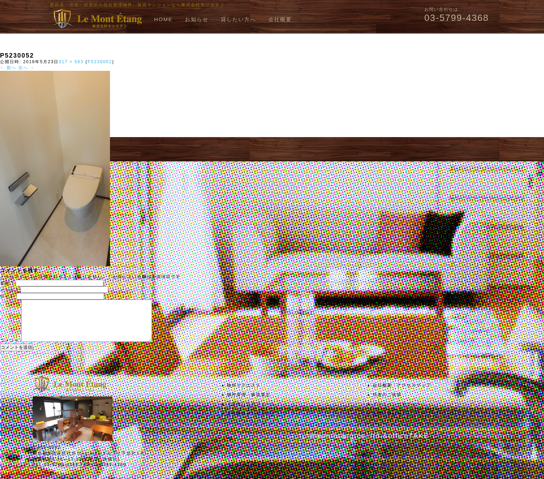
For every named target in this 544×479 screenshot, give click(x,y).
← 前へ (8, 67)
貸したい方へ (238, 19)
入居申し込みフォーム (251, 412)
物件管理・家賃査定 (249, 403)
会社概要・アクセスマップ (402, 393)
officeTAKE (408, 444)
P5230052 (99, 61)
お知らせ (197, 19)
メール (9, 289)
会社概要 (280, 19)
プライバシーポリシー (397, 412)
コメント (9, 348)
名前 (7, 283)
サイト (7, 296)
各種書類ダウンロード (251, 421)
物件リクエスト (244, 393)
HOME (163, 19)
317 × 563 (71, 61)
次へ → (26, 67)
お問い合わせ (387, 421)
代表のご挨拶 (387, 403)
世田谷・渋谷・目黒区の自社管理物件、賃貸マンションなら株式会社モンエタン (137, 4)
